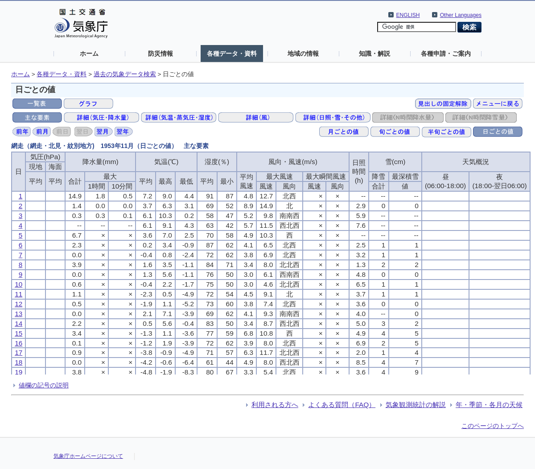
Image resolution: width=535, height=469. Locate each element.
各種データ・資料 (232, 53)
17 (18, 352)
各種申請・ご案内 (446, 53)
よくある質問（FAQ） (341, 404)
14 (18, 323)
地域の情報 (303, 53)
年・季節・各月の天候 (489, 404)
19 (18, 372)
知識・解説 (374, 53)
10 (18, 284)
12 (18, 304)
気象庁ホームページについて (88, 456)
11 (18, 294)
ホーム (89, 53)
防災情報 (160, 53)
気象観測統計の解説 (416, 404)
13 (18, 313)
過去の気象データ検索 (125, 74)
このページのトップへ (492, 425)
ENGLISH (408, 15)
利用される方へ (274, 404)
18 (18, 362)
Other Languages (461, 15)
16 (18, 343)
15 (18, 333)
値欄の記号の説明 (44, 385)
